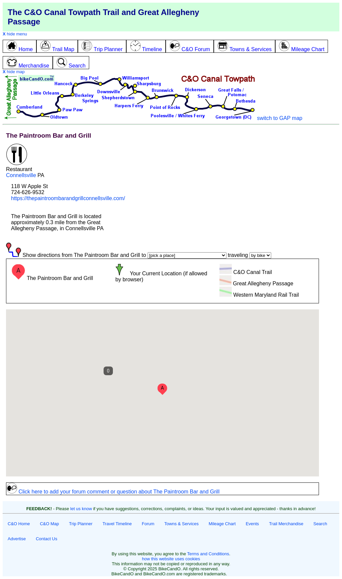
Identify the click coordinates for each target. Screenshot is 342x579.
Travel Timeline (117, 523)
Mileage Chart (222, 523)
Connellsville (21, 175)
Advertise (17, 538)
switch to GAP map (279, 118)
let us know (81, 508)
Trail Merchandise (286, 523)
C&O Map (49, 523)
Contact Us (46, 538)
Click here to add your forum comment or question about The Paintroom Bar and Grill (112, 491)
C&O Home (19, 523)
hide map (14, 71)
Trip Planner (81, 523)
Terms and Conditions (208, 553)
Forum (148, 523)
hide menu (15, 33)
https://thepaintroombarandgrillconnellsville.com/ (68, 198)
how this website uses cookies (171, 558)
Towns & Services (181, 523)
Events (252, 523)
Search (320, 523)
